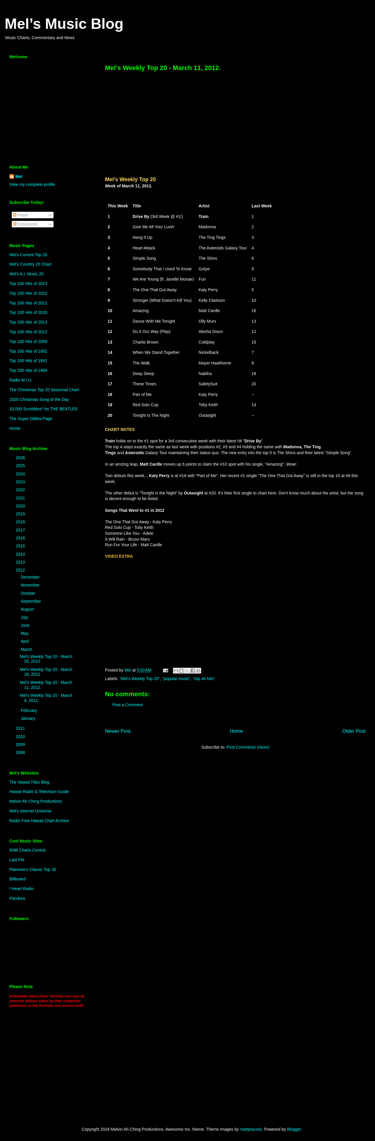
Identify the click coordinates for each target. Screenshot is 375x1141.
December (31, 577)
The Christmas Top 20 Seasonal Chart (44, 389)
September (31, 601)
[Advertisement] (46, 113)
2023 (21, 481)
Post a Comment (127, 704)
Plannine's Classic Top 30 (32, 869)
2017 (21, 530)
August (27, 609)
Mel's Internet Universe (30, 811)
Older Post (354, 731)
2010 (21, 736)
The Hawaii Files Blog (29, 782)
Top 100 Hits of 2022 (28, 293)
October (28, 593)
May (25, 633)
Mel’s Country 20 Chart (30, 264)
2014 (21, 554)
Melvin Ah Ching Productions (35, 801)
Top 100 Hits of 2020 (28, 312)
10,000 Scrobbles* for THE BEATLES (43, 409)
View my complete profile (32, 184)
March (27, 649)
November (31, 585)
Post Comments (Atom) (247, 747)
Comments (25, 224)
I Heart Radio (21, 888)
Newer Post (118, 731)
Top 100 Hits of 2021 (28, 303)
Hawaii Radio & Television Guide (39, 791)
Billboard (17, 879)
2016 (21, 538)
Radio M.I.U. (20, 380)
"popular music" (176, 678)
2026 (21, 457)
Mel (18, 176)
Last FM (16, 859)
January (28, 718)
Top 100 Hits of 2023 (28, 283)
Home (236, 731)
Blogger (294, 1129)
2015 (21, 546)
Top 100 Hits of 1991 (28, 360)
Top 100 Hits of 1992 (28, 351)
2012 (21, 570)
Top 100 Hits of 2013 (28, 322)
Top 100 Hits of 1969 (28, 370)
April (25, 641)
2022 (21, 489)
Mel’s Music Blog (64, 24)
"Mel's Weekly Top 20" (139, 678)
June (26, 625)
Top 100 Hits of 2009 (28, 341)
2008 (21, 752)
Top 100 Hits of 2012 (28, 331)
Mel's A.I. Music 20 (26, 273)
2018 (21, 521)
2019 (21, 514)
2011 (21, 728)
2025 (21, 465)
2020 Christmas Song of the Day (39, 399)
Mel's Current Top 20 (28, 254)
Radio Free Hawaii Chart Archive (39, 820)
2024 (21, 474)
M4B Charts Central (27, 850)
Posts (20, 215)
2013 (21, 562)
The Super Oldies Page (30, 418)
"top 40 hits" (204, 678)
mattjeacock (251, 1129)
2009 (21, 744)
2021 (21, 498)
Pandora (17, 898)
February (29, 710)
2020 (21, 506)
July (25, 617)
